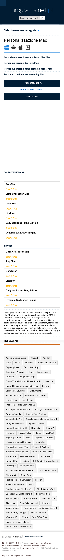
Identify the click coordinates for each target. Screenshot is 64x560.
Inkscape (10, 433)
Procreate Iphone (48, 470)
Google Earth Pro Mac (36, 414)
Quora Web (25, 475)
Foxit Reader (27, 400)
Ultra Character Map (17, 193)
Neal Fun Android (28, 456)
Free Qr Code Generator (46, 409)
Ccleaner (10, 376)
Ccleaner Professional (39, 372)
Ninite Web (46, 456)
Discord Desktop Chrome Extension (22, 386)
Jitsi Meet (50, 433)
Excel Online (35, 390)
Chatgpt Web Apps (27, 376)
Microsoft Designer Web (17, 447)
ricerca (42, 18)
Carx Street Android (15, 372)
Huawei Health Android (16, 428)
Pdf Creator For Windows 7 (45, 461)
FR (13, 543)
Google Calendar (14, 414)
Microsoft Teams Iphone (17, 451)
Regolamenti (19, 556)
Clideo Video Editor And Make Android (23, 381)
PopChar (11, 184)
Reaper (38, 479)
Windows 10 (11, 517)
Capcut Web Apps (31, 367)
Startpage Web (30, 498)
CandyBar (11, 203)
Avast (17, 362)
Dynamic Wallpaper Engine (21, 232)
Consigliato (32, 97)
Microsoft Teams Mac (42, 451)
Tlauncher (10, 503)
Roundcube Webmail (15, 484)
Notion (26, 461)
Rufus (31, 484)
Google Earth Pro (14, 419)
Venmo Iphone (12, 508)
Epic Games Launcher (15, 390)
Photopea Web (27, 465)
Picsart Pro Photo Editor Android (20, 470)
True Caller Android (29, 503)
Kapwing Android (13, 437)
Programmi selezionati (32, 90)
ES (10, 543)
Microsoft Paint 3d (40, 447)
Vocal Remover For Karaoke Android (40, 508)
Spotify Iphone (12, 498)
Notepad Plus (12, 461)
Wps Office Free (39, 517)
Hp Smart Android (37, 423)
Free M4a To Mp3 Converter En (20, 404)
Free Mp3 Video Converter (18, 409)
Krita (28, 437)
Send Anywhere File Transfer (19, 489)
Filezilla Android (13, 395)
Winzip (25, 517)
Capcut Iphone (12, 367)
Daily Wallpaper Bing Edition (22, 222)
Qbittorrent (11, 475)
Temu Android (48, 498)
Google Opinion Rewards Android (41, 419)
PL (3, 543)
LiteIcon (10, 213)
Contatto (28, 556)
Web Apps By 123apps (16, 512)
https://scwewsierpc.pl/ (10, 545)
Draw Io (45, 386)
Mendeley (40, 442)
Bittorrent (29, 362)
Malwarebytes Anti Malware (18, 442)
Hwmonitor (36, 428)
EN (6, 543)
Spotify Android (43, 493)
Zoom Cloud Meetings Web (18, 526)
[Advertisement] (32, 135)
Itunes (38, 433)
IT (16, 543)
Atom (8, 362)
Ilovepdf (50, 428)
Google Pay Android (15, 423)
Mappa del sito (7, 556)
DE (19, 543)
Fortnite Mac (11, 400)
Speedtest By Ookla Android (19, 493)
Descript (49, 381)
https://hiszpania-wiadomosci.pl (40, 543)
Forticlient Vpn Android (35, 395)
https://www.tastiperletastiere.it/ (33, 545)
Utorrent (46, 503)
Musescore (11, 456)
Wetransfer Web (38, 512)
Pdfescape (11, 465)
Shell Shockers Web (46, 489)
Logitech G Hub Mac (44, 437)
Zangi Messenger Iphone (17, 522)
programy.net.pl (29, 548)
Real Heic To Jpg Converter (18, 479)
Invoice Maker (24, 433)
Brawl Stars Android (47, 362)
